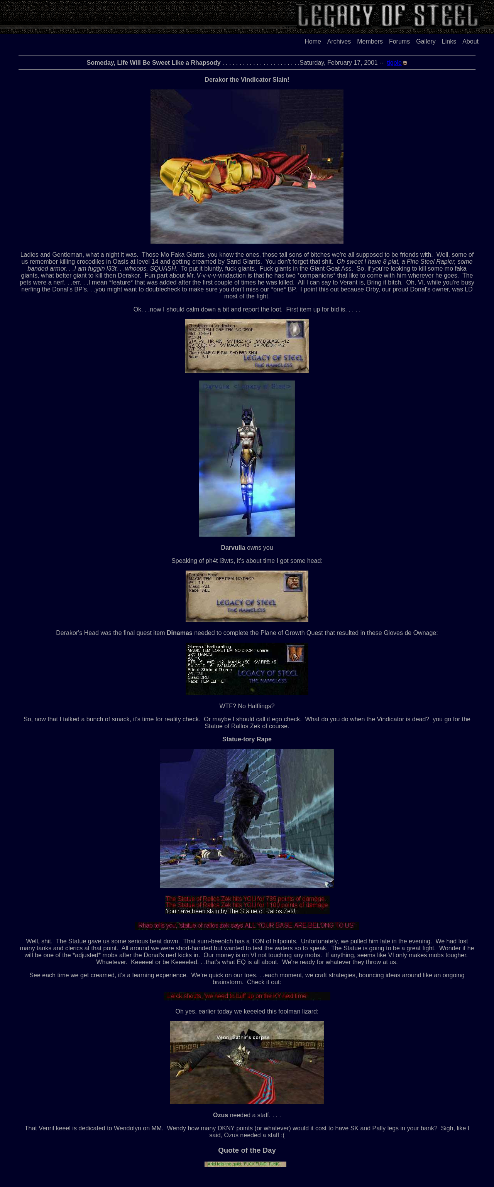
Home (313, 41)
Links (449, 41)
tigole (394, 62)
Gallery (426, 41)
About (470, 41)
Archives (339, 41)
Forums (399, 41)
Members (370, 41)
